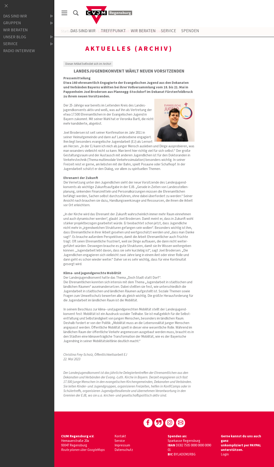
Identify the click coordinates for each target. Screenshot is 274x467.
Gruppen (24, 23)
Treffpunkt (113, 31)
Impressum (122, 445)
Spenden (190, 31)
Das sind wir (82, 31)
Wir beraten (143, 31)
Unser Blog (24, 37)
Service (168, 31)
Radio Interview (19, 50)
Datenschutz (123, 450)
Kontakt (120, 436)
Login (225, 454)
